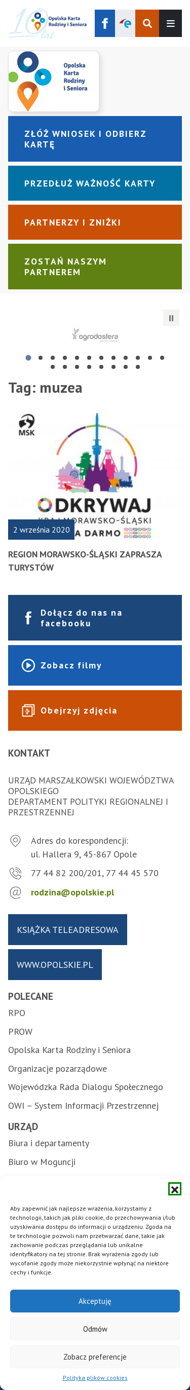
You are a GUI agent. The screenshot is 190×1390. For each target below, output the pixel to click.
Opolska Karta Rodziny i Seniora (69, 1050)
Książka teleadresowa (68, 929)
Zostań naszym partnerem (65, 266)
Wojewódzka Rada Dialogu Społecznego (85, 1087)
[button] (175, 1189)
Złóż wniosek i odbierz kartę (85, 139)
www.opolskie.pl (55, 964)
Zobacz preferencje (95, 1357)
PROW (20, 1031)
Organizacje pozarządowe (57, 1068)
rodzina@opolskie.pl (72, 892)
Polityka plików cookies (95, 1377)
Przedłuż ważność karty (90, 183)
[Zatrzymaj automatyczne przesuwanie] (171, 318)
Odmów (95, 1329)
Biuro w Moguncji (41, 1162)
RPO (16, 1013)
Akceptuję (95, 1301)
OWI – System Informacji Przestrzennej (83, 1105)
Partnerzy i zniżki (73, 222)
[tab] (28, 358)
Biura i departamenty (48, 1143)
